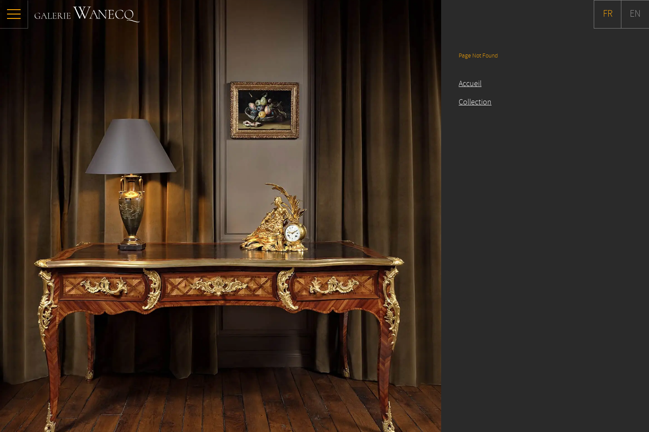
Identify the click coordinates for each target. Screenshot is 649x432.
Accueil (470, 84)
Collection (475, 102)
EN (635, 14)
